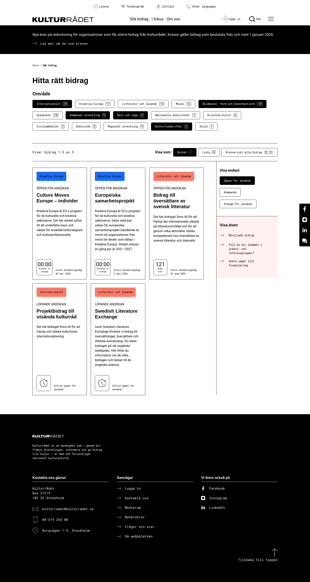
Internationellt (52, 104)
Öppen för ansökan (237, 180)
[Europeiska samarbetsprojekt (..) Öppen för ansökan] (118, 223)
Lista (209, 152)
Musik (183, 104)
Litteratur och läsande (143, 104)
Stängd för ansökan (238, 204)
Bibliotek (86, 126)
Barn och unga (130, 115)
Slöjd (206, 126)
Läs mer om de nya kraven (64, 43)
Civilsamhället (51, 126)
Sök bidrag (139, 19)
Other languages (201, 6)
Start (35, 65)
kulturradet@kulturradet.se (68, 509)
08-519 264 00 (55, 519)
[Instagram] (304, 219)
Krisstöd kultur (222, 115)
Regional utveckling (126, 126)
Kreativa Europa (95, 104)
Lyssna (101, 6)
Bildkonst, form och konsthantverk (232, 104)
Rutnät (184, 152)
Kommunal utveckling (88, 115)
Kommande (230, 192)
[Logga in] (230, 19)
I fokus (158, 19)
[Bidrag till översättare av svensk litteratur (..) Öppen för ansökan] (176, 223)
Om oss (173, 19)
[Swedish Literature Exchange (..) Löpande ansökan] (118, 339)
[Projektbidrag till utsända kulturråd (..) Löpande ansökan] (59, 339)
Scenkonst (47, 115)
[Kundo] (304, 241)
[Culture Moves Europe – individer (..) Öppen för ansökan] (59, 223)
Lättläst (165, 6)
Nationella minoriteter (175, 115)
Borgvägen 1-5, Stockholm (66, 530)
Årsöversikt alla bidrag (249, 152)
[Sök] (255, 19)
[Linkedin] (304, 230)
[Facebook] (304, 209)
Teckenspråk (132, 6)
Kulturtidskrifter (171, 126)
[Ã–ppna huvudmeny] (271, 19)
